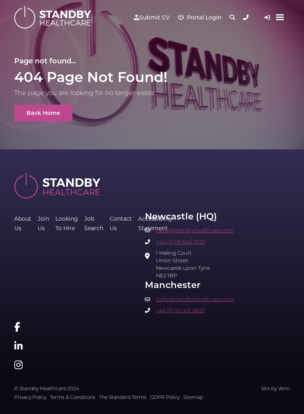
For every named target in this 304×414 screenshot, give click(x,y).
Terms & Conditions (72, 397)
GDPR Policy (165, 397)
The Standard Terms (122, 397)
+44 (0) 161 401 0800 (180, 310)
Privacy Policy (30, 397)
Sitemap (193, 397)
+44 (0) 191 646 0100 (180, 242)
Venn (284, 389)
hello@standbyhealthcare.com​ (195, 230)
